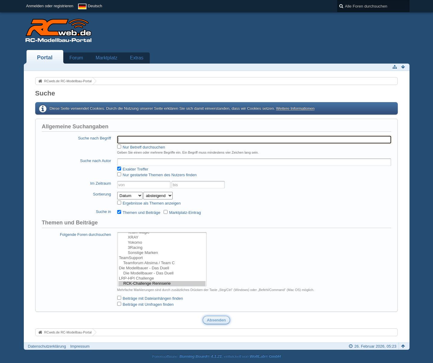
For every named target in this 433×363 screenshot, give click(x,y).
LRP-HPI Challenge (162, 278)
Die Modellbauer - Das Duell (162, 268)
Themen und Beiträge (138, 212)
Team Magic (162, 232)
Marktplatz (107, 57)
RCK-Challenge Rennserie (162, 283)
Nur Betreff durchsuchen (141, 147)
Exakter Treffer (133, 169)
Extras (136, 57)
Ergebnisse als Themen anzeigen (149, 203)
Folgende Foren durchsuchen (85, 234)
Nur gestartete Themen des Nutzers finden (157, 174)
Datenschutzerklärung (47, 346)
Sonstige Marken (162, 252)
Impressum (79, 346)
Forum (76, 57)
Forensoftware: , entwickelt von (216, 356)
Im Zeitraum (100, 183)
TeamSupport (162, 258)
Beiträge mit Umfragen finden (145, 304)
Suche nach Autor (95, 160)
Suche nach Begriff (94, 138)
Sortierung (102, 194)
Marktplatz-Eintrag (182, 212)
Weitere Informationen (295, 108)
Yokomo (162, 242)
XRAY (162, 237)
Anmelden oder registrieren (50, 6)
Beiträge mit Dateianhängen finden (150, 298)
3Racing (162, 247)
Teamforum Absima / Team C (162, 263)
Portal (45, 58)
